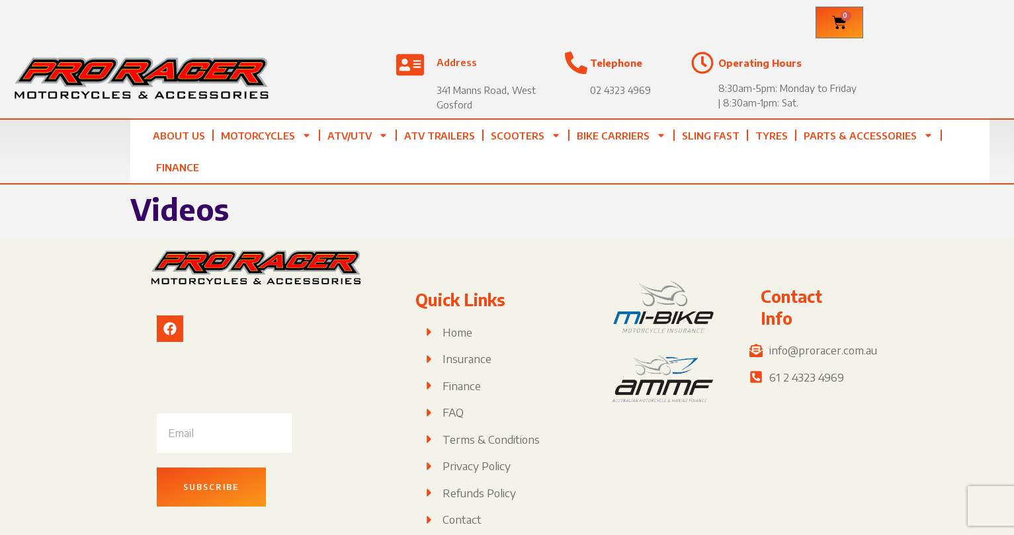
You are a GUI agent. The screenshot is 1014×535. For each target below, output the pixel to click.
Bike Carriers (621, 135)
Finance (177, 167)
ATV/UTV (357, 135)
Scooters (526, 135)
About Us (179, 136)
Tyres (771, 136)
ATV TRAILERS (439, 136)
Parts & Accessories (868, 135)
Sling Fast (710, 136)
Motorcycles (266, 135)
